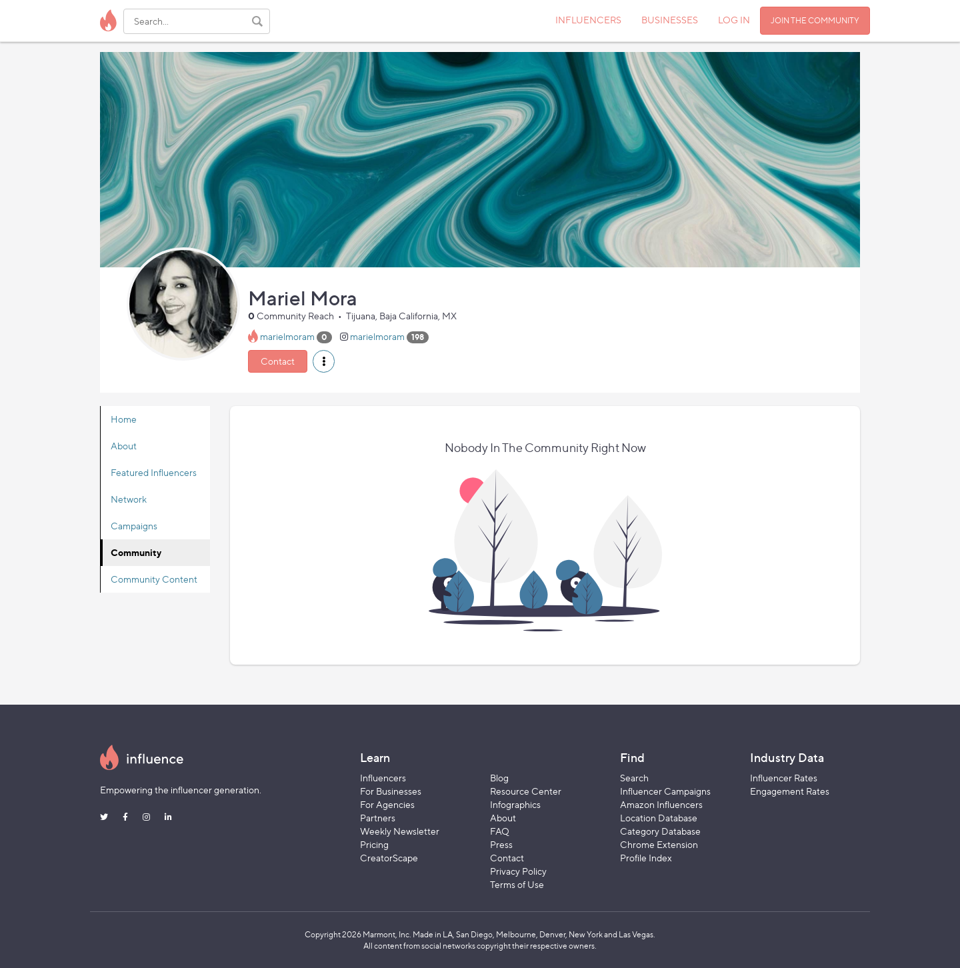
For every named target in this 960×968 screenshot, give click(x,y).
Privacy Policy (518, 871)
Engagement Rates (789, 791)
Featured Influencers (154, 472)
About (124, 445)
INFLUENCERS (588, 19)
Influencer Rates (783, 777)
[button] (324, 361)
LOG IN (734, 19)
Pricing (374, 844)
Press (501, 844)
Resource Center (525, 791)
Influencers (383, 777)
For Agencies (387, 804)
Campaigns (134, 525)
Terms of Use (517, 884)
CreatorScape (389, 857)
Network (129, 499)
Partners (377, 817)
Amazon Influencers (661, 804)
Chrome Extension (659, 844)
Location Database (658, 817)
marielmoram (287, 336)
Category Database (660, 831)
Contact (278, 361)
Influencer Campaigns (665, 791)
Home (124, 419)
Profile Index (646, 857)
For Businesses (390, 791)
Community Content (154, 579)
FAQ (499, 831)
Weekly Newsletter (399, 831)
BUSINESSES (669, 19)
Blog (499, 777)
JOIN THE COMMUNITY (815, 20)
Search (634, 777)
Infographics (515, 804)
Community (136, 552)
